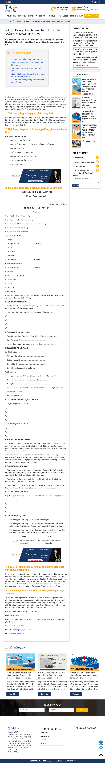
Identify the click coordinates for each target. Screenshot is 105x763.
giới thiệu (22, 16)
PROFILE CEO (63, 16)
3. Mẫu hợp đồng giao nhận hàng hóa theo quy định (27, 69)
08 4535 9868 (62, 10)
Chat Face (101, 748)
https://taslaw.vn (18, 634)
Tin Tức (19, 21)
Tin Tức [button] (52, 16)
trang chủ (11, 16)
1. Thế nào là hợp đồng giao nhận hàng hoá (26, 59)
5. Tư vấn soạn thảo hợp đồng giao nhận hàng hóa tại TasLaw (27, 81)
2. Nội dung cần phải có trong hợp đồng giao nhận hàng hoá (26, 64)
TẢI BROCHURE (91, 16)
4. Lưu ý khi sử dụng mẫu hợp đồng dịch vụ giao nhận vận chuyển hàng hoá (27, 75)
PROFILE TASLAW (76, 16)
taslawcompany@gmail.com (87, 10)
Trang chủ (10, 21)
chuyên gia (32, 16)
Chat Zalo (101, 742)
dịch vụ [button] (42, 16)
